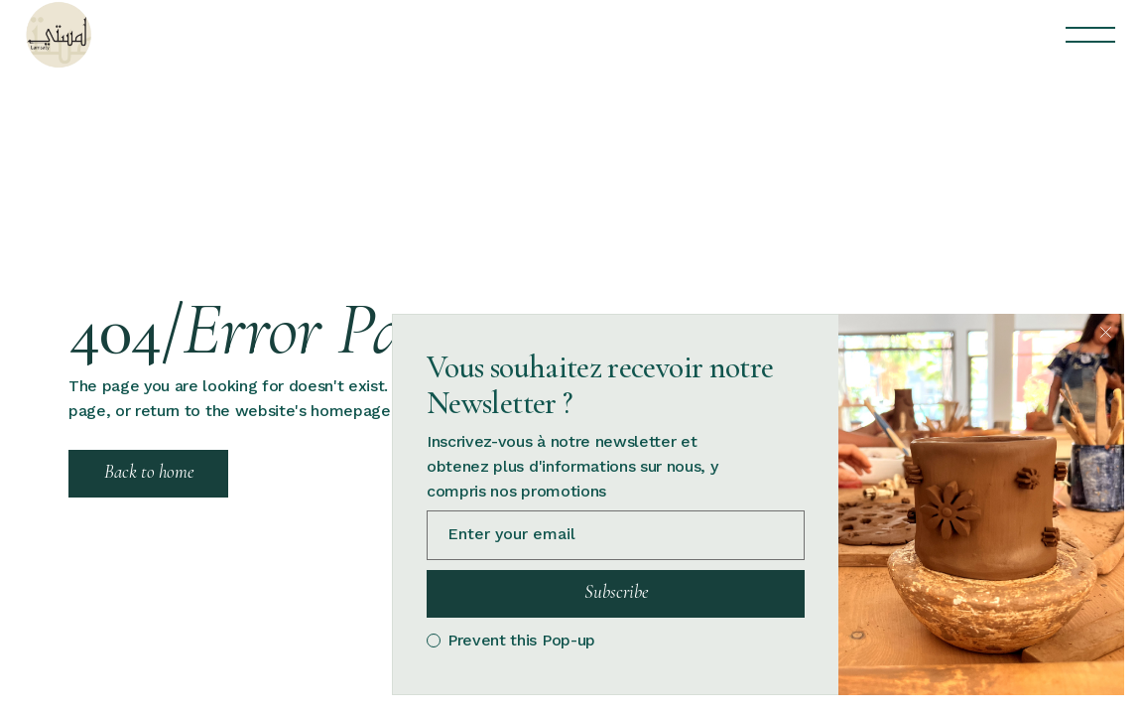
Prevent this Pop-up (521, 640)
